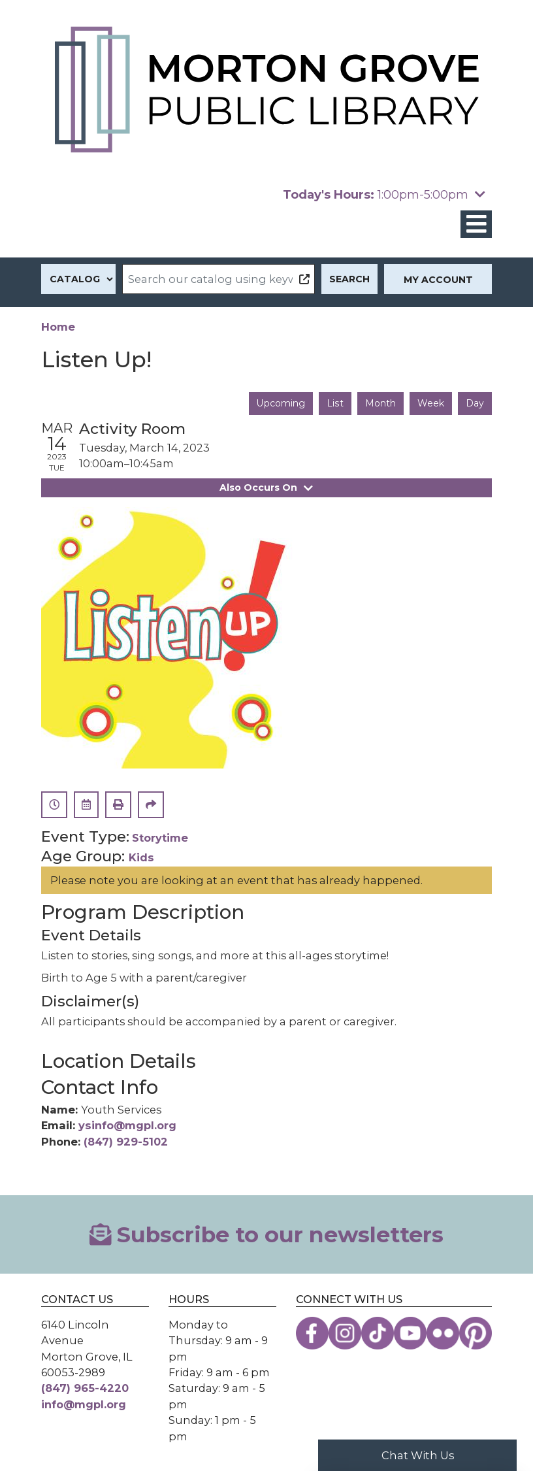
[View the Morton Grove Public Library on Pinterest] (475, 1333)
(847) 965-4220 (85, 1388)
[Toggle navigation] (476, 224)
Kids (141, 856)
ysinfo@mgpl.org (127, 1125)
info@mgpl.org (83, 1404)
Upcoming (280, 403)
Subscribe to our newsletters (266, 1234)
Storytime (160, 837)
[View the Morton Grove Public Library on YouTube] (410, 1333)
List (335, 403)
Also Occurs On (266, 487)
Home (58, 326)
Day (475, 403)
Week (430, 403)
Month (380, 403)
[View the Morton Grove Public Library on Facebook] (312, 1333)
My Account (438, 280)
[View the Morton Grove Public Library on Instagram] (345, 1333)
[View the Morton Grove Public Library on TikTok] (377, 1333)
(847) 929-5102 (126, 1141)
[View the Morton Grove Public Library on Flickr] (443, 1333)
